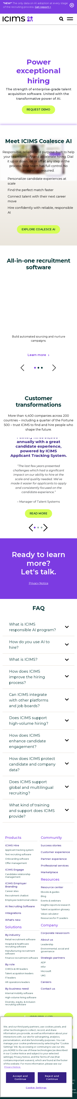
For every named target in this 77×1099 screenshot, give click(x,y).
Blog (43, 896)
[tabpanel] (38, 326)
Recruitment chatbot (17, 895)
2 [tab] (39, 368)
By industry (12, 934)
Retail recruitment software (20, 939)
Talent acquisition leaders (19, 973)
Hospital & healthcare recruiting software (17, 945)
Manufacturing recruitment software (20, 952)
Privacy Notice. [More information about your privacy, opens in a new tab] (12, 1067)
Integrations (13, 913)
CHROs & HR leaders (16, 969)
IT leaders (10, 977)
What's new (12, 919)
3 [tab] (42, 368)
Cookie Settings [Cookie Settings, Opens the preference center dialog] (36, 1087)
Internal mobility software (19, 993)
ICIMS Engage (14, 869)
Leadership (47, 944)
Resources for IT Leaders (54, 918)
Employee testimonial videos (21, 900)
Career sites (11, 891)
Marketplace (49, 872)
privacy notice (38, 583)
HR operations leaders (17, 982)
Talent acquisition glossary (55, 909)
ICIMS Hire (12, 845)
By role (10, 964)
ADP (43, 962)
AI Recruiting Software (20, 906)
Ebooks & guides (50, 892)
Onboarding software (17, 858)
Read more (38, 513)
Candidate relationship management (17, 875)
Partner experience (54, 858)
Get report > (43, 7)
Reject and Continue (52, 1077)
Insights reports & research (55, 905)
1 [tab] (36, 368)
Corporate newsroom (55, 933)
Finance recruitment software (21, 957)
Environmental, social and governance (55, 950)
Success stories (51, 845)
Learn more (36, 355)
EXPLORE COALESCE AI (38, 229)
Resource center (52, 887)
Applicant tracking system (19, 850)
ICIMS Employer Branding (16, 885)
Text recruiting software (18, 854)
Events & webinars (51, 900)
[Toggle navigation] (69, 19)
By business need (17, 988)
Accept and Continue (20, 1077)
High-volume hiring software (20, 997)
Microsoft (46, 971)
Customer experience (55, 852)
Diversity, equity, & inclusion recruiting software (20, 1003)
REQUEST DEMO (38, 109)
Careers (46, 982)
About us (47, 939)
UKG (43, 975)
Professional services (55, 865)
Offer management (16, 863)
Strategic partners (53, 957)
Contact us (48, 988)
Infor (43, 966)
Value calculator (50, 913)
